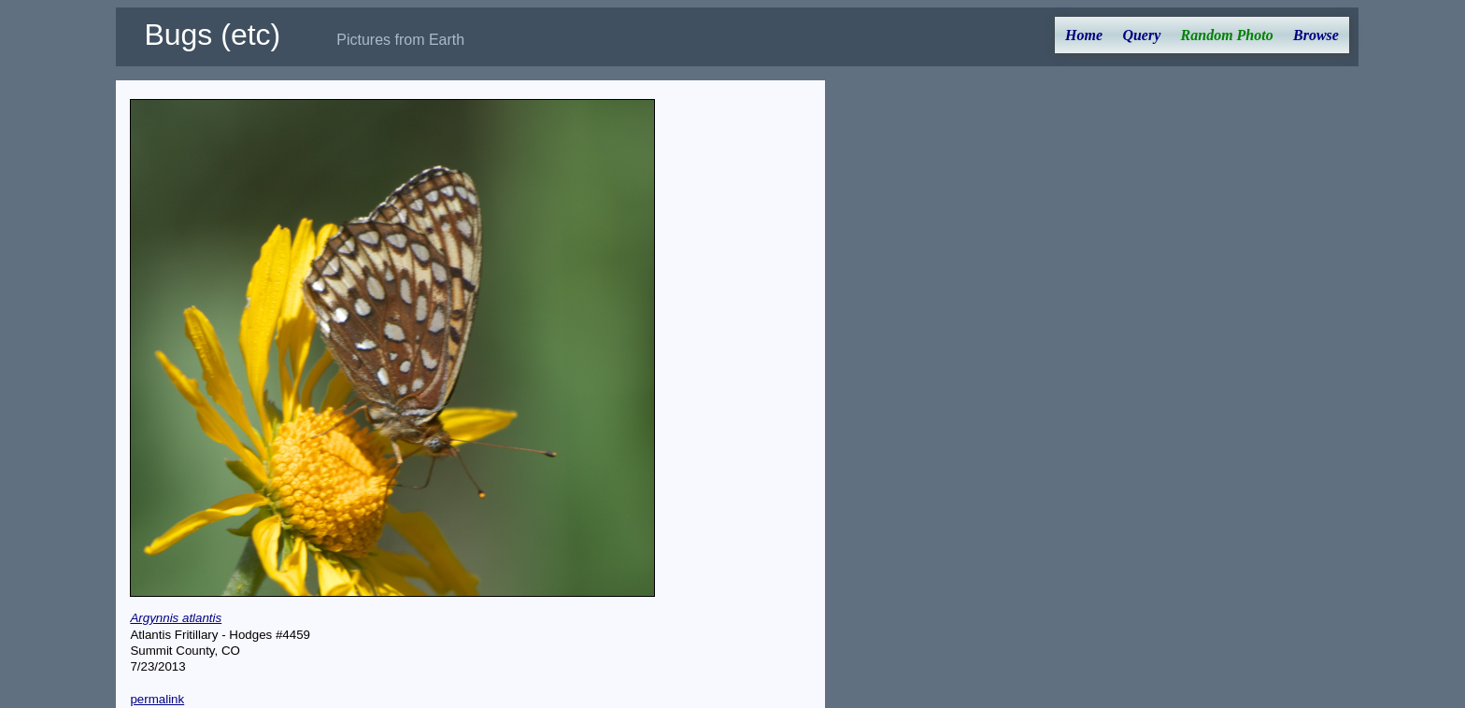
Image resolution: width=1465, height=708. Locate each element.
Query (1141, 35)
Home (1083, 35)
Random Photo (1227, 35)
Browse (1316, 35)
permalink (157, 699)
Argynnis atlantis (175, 618)
